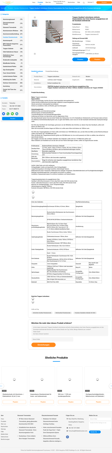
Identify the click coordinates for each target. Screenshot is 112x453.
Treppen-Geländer (12, 48)
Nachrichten (4, 426)
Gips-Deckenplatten (12, 70)
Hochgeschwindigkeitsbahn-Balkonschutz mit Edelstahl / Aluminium (95, 396)
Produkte (3, 421)
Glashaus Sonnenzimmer (12, 83)
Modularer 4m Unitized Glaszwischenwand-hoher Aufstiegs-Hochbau (50, 421)
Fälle (2, 431)
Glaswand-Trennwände (12, 27)
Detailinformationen (37, 71)
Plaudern (104, 2)
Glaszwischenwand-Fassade (12, 23)
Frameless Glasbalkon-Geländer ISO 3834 (85, 313)
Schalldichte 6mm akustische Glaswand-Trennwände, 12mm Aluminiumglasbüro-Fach (27, 430)
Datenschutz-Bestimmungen (5, 438)
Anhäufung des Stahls (12, 80)
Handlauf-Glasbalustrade (12, 37)
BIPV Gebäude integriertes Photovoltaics (12, 44)
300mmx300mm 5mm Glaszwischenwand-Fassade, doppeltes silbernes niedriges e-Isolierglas (52, 438)
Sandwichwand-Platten (12, 66)
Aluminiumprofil (12, 40)
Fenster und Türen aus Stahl (12, 90)
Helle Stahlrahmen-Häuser (12, 52)
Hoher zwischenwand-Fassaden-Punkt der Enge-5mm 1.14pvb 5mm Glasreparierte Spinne (52, 430)
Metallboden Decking (12, 63)
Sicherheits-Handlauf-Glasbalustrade (42, 313)
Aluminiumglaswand (12, 19)
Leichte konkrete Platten (12, 76)
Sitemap (3, 429)
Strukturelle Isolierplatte (12, 60)
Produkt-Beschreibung (52, 71)
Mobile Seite (4, 434)
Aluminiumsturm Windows (12, 31)
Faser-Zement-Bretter (12, 73)
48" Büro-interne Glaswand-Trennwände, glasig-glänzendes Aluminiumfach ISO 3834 (28, 421)
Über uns (3, 424)
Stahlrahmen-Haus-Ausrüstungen (12, 55)
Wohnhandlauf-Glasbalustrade (63, 313)
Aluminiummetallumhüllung (12, 34)
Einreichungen (43, 345)
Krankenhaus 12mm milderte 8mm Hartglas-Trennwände (27, 437)
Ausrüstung (12, 86)
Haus (2, 419)
